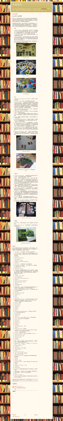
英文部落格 (43, 8)
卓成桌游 (17, 4)
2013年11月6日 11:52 (20, 386)
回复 (15, 389)
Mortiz (16, 386)
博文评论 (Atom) (17, 416)
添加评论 (14, 391)
